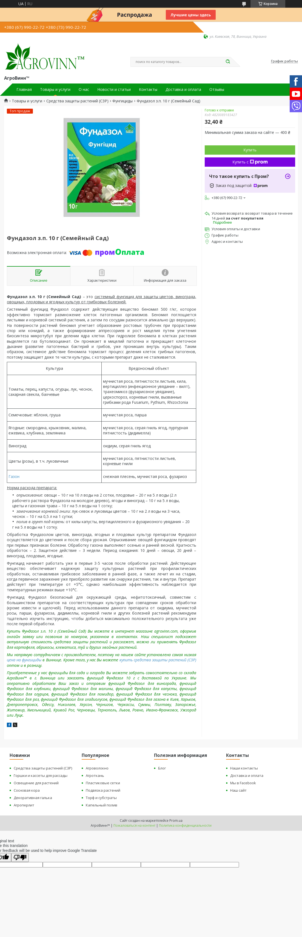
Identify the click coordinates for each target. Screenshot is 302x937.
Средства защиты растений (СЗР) (77, 101)
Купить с (250, 162)
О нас (84, 89)
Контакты (148, 89)
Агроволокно (97, 768)
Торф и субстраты (101, 797)
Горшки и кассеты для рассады (40, 775)
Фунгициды (122, 101)
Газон (13, 476)
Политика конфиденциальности (185, 825)
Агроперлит (24, 805)
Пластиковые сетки (103, 782)
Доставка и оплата (183, 89)
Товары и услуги (55, 89)
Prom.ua (176, 820)
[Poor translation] (20, 857)
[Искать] (227, 62)
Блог (162, 768)
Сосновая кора (27, 790)
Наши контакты (244, 768)
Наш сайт (238, 790)
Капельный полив (101, 805)
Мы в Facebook (243, 782)
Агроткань (95, 775)
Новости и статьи (114, 89)
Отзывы (216, 89)
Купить (250, 149)
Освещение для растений (36, 782)
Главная (24, 89)
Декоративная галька (33, 797)
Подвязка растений (103, 790)
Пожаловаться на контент (134, 825)
